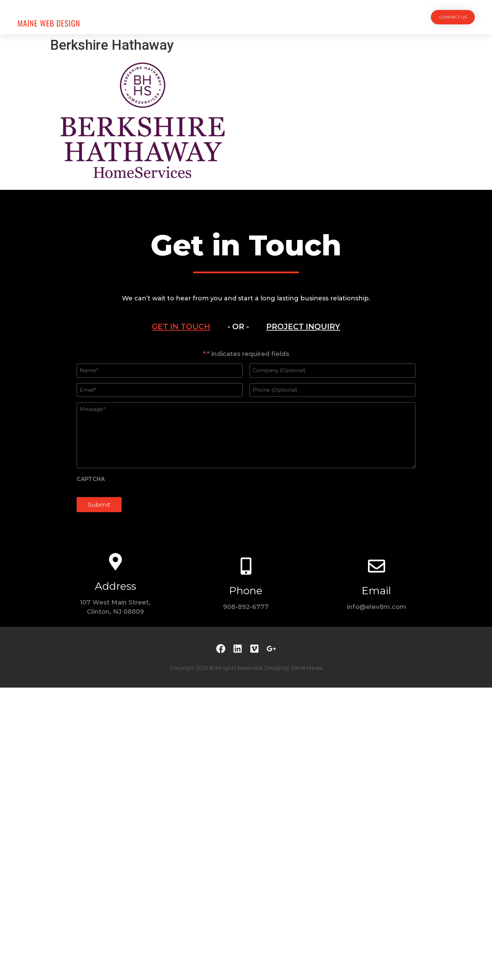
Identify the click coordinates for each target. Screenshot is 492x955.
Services (228, 17)
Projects (191, 17)
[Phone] (246, 566)
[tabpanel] (246, 434)
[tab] (181, 326)
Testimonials (296, 17)
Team (259, 17)
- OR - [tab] (238, 326)
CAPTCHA (91, 479)
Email (376, 590)
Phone (245, 590)
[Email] (376, 566)
